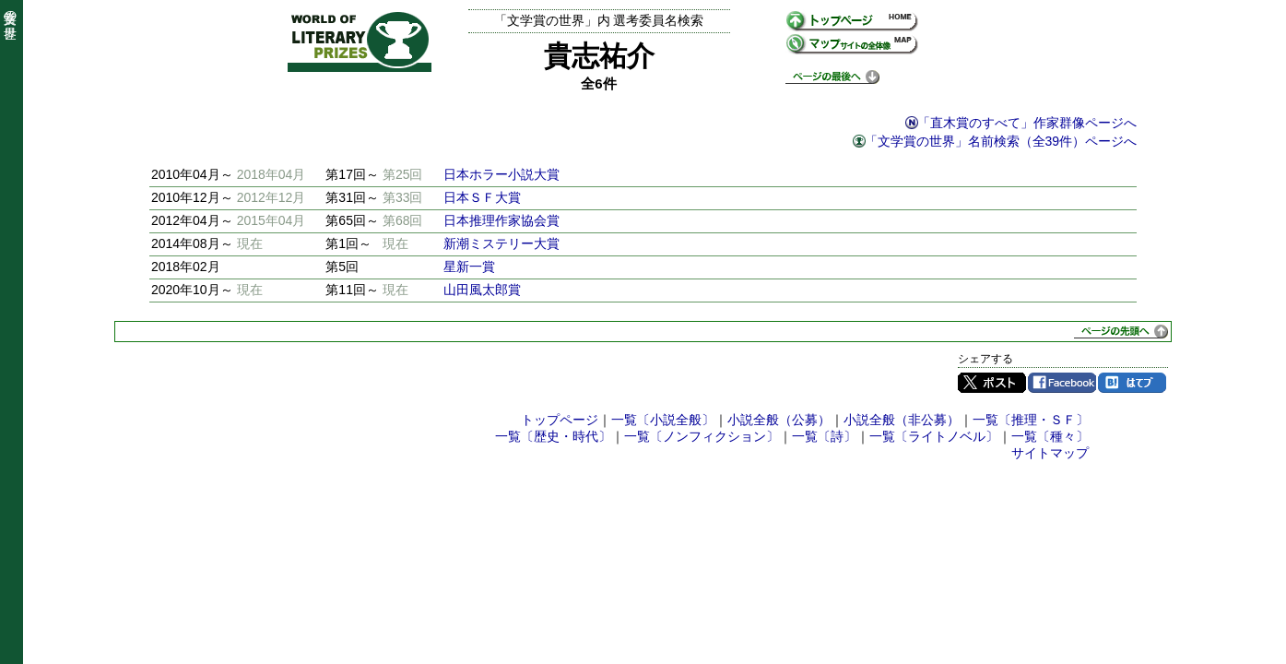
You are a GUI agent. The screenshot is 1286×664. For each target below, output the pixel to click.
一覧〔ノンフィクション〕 (701, 436)
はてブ (1132, 383)
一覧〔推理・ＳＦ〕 (1031, 419)
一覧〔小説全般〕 (662, 419)
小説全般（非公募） (902, 419)
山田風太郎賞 (482, 289)
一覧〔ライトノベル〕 (933, 436)
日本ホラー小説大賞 (501, 174)
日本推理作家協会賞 (501, 220)
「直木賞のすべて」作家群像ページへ (1027, 122)
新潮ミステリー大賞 (501, 243)
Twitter (992, 383)
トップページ (559, 419)
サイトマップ (1050, 452)
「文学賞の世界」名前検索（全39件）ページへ (1001, 141)
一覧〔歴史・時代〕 (553, 436)
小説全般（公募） (779, 419)
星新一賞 (469, 266)
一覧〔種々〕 (1050, 436)
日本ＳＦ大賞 (482, 197)
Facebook (1062, 383)
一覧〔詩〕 (824, 436)
